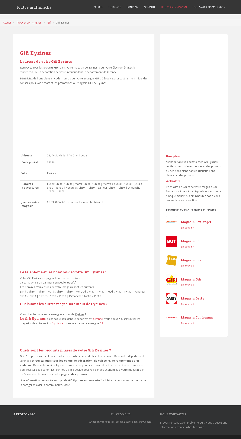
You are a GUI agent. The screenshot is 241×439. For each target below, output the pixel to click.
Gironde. (98, 319)
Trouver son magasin (29, 22)
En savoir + (187, 227)
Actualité (173, 181)
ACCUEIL (98, 7)
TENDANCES (114, 7)
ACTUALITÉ (149, 7)
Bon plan (173, 156)
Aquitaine (57, 323)
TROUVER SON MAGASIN (174, 7)
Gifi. (102, 323)
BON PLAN (132, 7)
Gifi (49, 22)
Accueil (7, 22)
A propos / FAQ (24, 414)
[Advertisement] (84, 117)
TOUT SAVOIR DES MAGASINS (208, 7)
